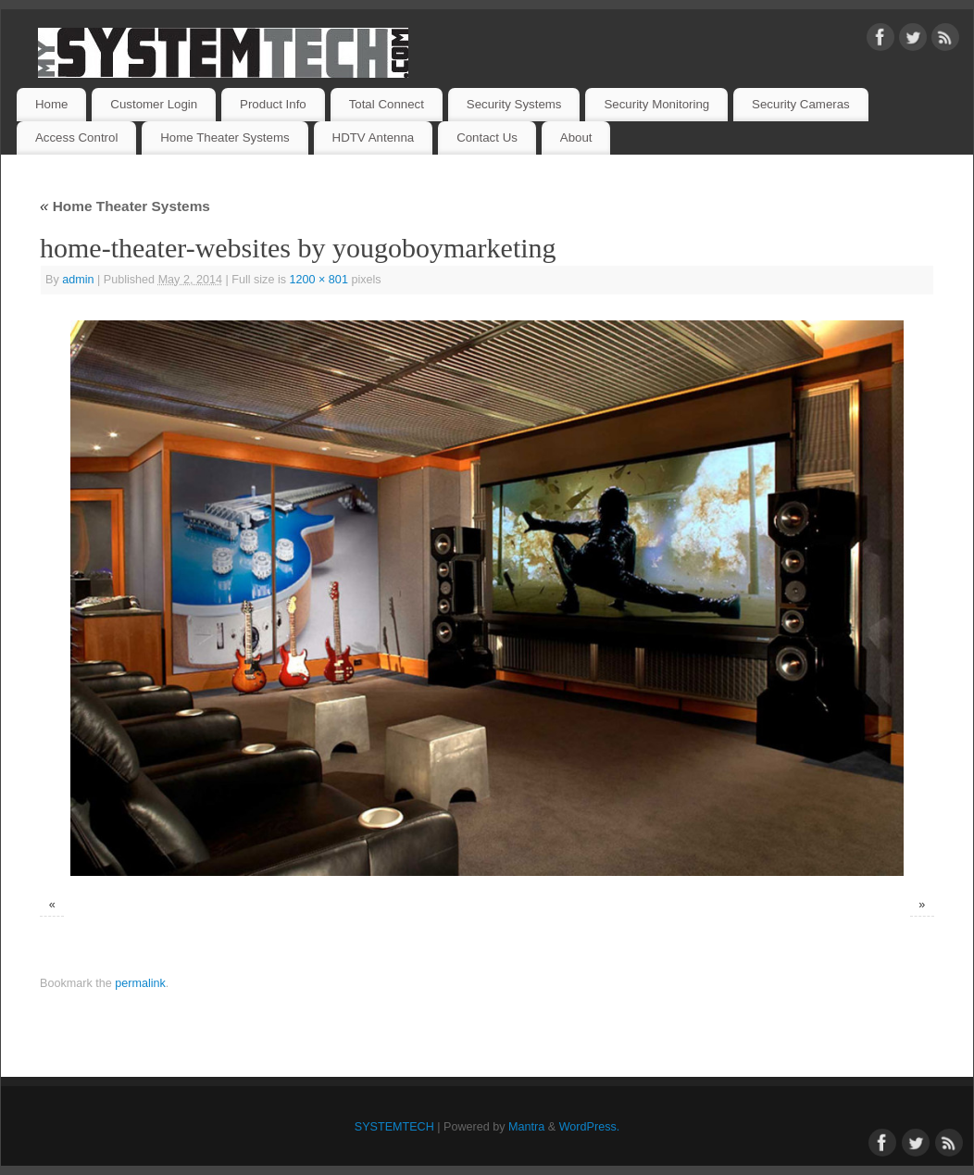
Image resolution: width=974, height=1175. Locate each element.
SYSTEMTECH (394, 1126)
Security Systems (514, 104)
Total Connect (386, 104)
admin (78, 279)
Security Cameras (801, 104)
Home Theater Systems (224, 137)
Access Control (76, 137)
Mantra (526, 1126)
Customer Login (153, 104)
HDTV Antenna (373, 137)
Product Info (273, 104)
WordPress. (589, 1126)
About (576, 137)
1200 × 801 (319, 279)
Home (51, 104)
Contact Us (487, 137)
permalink (140, 983)
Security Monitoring (656, 104)
